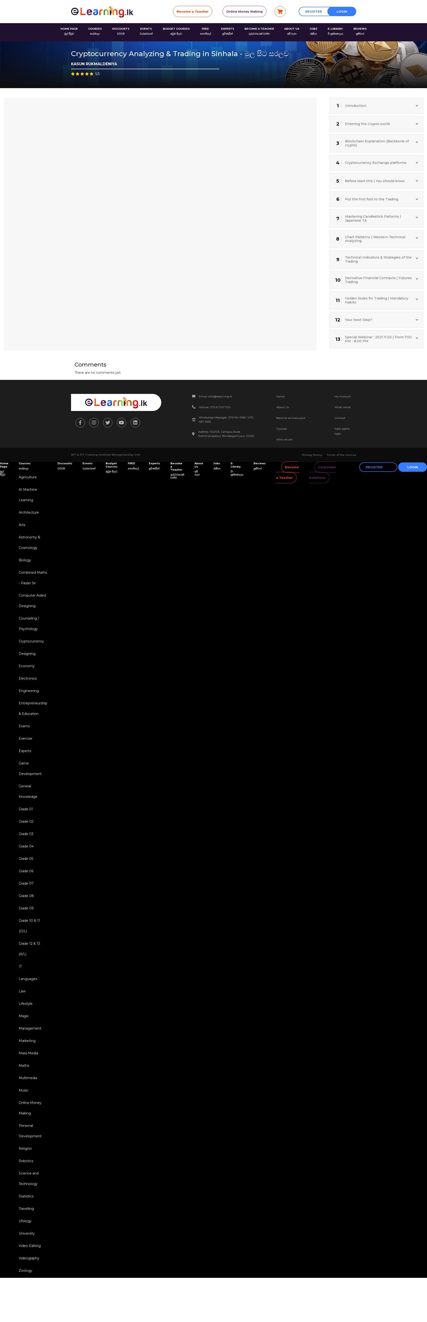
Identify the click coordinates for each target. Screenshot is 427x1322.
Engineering (29, 691)
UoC (137, 454)
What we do (342, 407)
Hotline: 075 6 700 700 (214, 407)
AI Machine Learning (28, 494)
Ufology (25, 1221)
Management (30, 1028)
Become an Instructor (290, 418)
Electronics (28, 678)
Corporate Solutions (322, 472)
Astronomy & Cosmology (29, 542)
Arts (22, 525)
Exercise (25, 738)
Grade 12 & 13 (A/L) (29, 948)
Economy (27, 666)
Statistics (26, 1196)
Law (22, 991)
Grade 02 (26, 821)
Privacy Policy (312, 455)
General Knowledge (28, 791)
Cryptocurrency (31, 641)
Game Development (30, 768)
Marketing (27, 1041)
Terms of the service (341, 455)
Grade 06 (26, 871)
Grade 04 (26, 846)
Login (342, 11)
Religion (25, 1148)
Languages (28, 979)
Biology (25, 560)
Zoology (25, 1270)
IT (20, 966)
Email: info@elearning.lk (215, 396)
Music (23, 1090)
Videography (29, 1258)
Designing (27, 654)
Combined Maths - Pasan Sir (33, 577)
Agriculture (28, 477)
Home (280, 396)
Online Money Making (244, 11)
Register (313, 11)
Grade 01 (26, 809)
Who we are (284, 439)
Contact (339, 418)
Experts (25, 751)
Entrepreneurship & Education (33, 708)
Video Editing (30, 1246)
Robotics (26, 1161)
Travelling (26, 1209)
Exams (24, 726)
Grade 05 (26, 859)
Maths (24, 1065)
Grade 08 (26, 896)
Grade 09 (26, 908)
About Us (282, 407)
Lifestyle (25, 1003)
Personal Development (30, 1131)
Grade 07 (26, 883)
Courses (281, 428)
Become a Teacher (192, 11)
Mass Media (28, 1053)
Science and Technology (29, 1178)
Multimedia (28, 1078)
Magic (24, 1016)
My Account (342, 396)
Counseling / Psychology (29, 623)
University (27, 1233)
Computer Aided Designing (32, 600)
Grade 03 (26, 834)
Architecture (29, 512)
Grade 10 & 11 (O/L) (29, 926)
